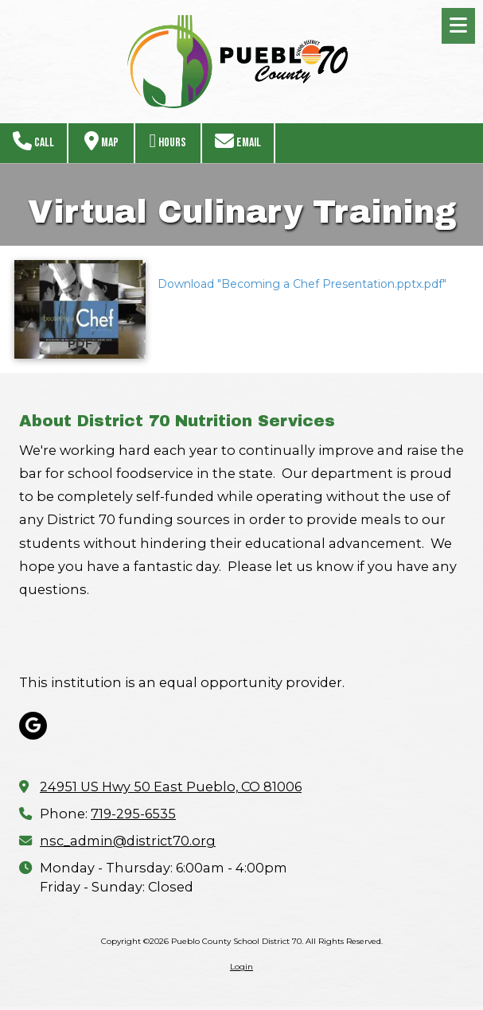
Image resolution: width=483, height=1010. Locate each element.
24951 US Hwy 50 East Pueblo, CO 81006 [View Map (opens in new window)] (171, 786)
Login (241, 966)
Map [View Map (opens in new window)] (101, 140)
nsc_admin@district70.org (128, 841)
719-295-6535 (133, 814)
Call (33, 140)
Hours (168, 140)
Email (238, 140)
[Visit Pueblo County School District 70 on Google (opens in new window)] (33, 726)
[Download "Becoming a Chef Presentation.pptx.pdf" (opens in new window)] (80, 309)
